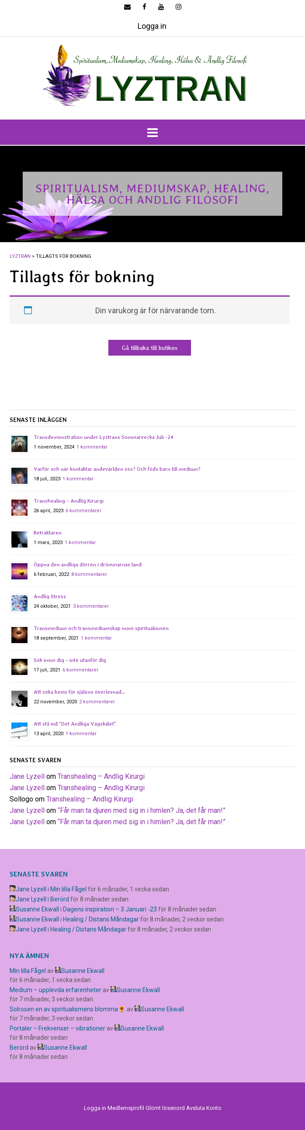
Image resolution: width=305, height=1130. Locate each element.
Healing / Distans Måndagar (101, 919)
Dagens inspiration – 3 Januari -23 (110, 909)
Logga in (152, 26)
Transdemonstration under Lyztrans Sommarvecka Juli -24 (103, 437)
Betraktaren (48, 533)
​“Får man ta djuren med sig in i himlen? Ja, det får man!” (141, 810)
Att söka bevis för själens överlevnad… (79, 692)
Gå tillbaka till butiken (149, 347)
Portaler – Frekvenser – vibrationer (57, 1028)
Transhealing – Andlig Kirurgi (69, 501)
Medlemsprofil (125, 1108)
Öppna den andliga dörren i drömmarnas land (88, 565)
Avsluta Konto (204, 1108)
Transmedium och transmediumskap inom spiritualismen (101, 628)
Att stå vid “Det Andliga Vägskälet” (75, 724)
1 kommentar (91, 447)
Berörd (59, 899)
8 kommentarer (89, 574)
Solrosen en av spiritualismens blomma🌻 (67, 1009)
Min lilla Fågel (68, 889)
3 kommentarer (91, 606)
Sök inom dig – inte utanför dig (70, 660)
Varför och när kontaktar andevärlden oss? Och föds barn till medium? (117, 469)
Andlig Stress (50, 596)
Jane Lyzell (27, 776)
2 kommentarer (97, 702)
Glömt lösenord (165, 1108)
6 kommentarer (83, 511)
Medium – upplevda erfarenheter (55, 989)
